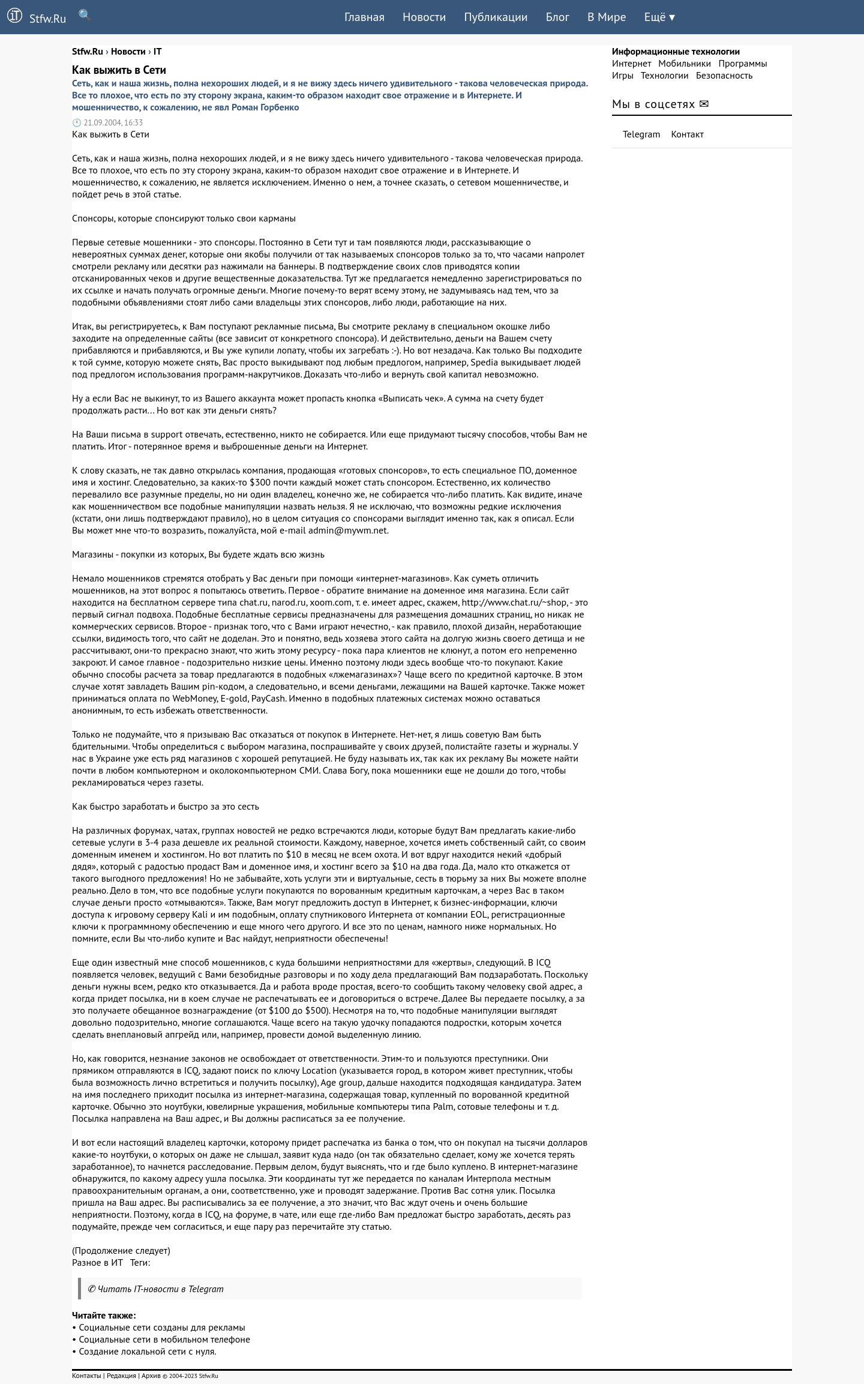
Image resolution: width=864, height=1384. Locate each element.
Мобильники (684, 63)
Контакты (86, 1375)
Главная (364, 17)
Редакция (121, 1375)
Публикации (495, 17)
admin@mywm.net (347, 530)
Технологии (665, 75)
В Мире (606, 17)
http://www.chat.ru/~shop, (515, 602)
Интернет (631, 63)
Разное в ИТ (97, 1262)
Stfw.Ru (33, 17)
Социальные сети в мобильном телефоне (165, 1339)
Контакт (687, 134)
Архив (151, 1375)
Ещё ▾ (659, 17)
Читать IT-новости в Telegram (160, 1289)
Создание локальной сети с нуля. (148, 1351)
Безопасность (724, 75)
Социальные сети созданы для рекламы (162, 1327)
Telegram (642, 134)
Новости (424, 17)
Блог (557, 17)
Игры (623, 75)
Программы (742, 63)
